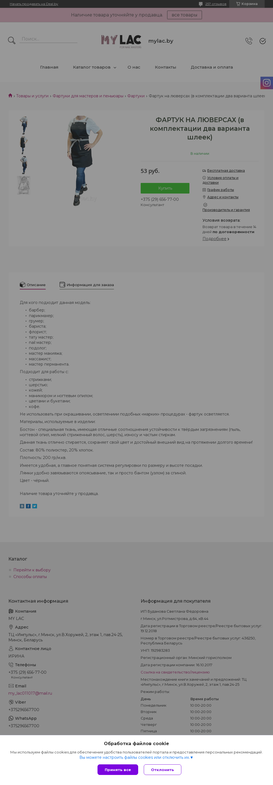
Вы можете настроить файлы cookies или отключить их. (134, 757)
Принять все (118, 769)
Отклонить (162, 769)
